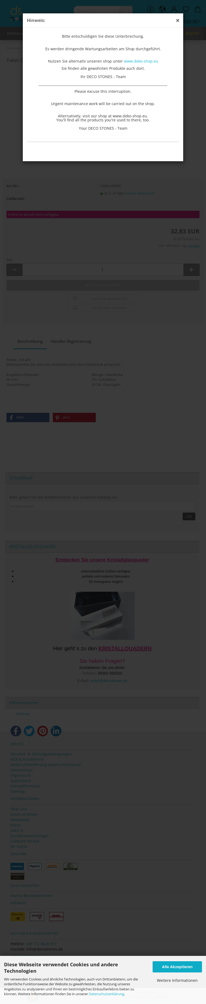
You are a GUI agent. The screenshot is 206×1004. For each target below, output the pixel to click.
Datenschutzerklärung (106, 993)
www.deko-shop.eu (141, 61)
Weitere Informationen (177, 980)
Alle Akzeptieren (177, 966)
